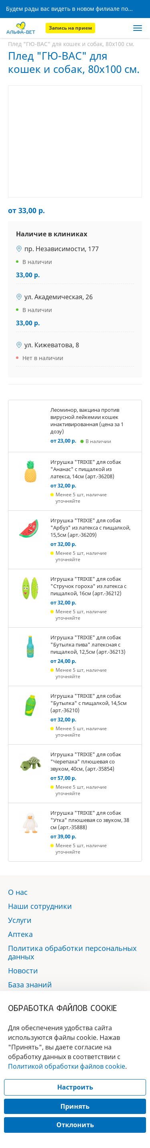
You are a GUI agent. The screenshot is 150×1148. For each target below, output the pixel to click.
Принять (75, 1106)
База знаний (30, 984)
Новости (23, 970)
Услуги (20, 920)
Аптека (20, 934)
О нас (18, 892)
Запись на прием (70, 27)
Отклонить (75, 1124)
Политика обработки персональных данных (72, 952)
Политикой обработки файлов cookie (66, 1066)
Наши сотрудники (40, 906)
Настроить (75, 1087)
